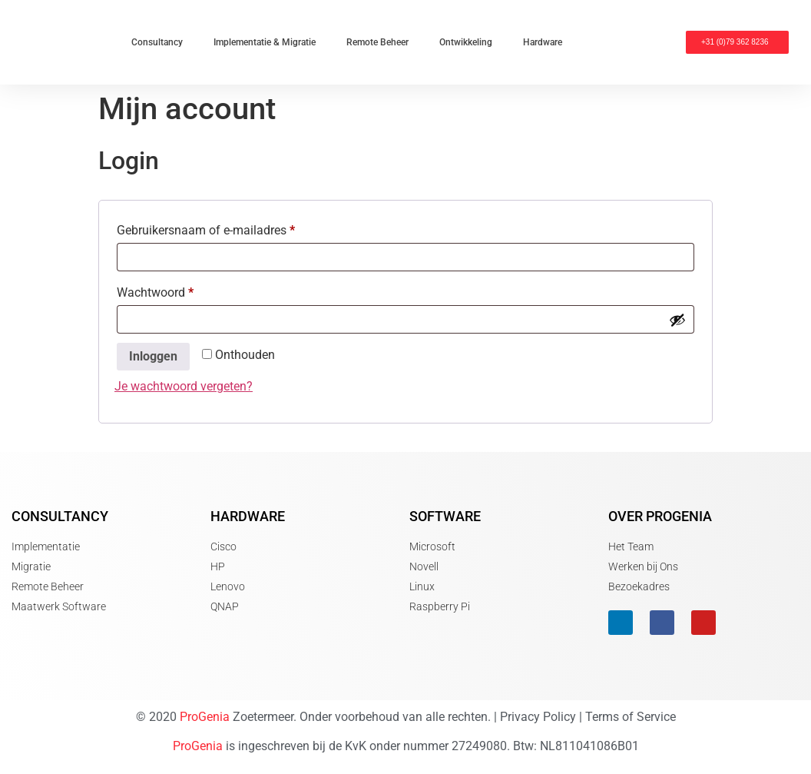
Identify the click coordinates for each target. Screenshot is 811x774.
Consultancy (157, 42)
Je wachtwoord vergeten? (183, 386)
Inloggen (153, 356)
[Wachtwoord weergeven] (677, 319)
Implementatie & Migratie (265, 42)
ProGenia (205, 716)
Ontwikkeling (465, 42)
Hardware (542, 42)
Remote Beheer (377, 42)
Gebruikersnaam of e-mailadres (224, 228)
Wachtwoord (173, 290)
